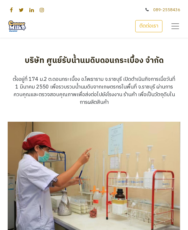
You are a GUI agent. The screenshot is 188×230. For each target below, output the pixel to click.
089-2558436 (166, 10)
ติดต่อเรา (148, 26)
